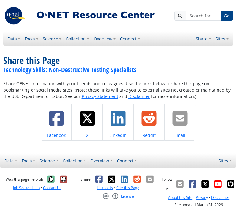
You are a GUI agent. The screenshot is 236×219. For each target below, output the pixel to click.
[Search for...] (203, 16)
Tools (30, 39)
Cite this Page (127, 187)
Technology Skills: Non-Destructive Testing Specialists (69, 69)
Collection (76, 39)
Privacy (202, 197)
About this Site (180, 197)
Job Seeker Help (26, 187)
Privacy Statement (100, 96)
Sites (220, 39)
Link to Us (105, 187)
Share (202, 39)
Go (226, 16)
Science (50, 39)
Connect (128, 39)
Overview (103, 39)
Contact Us (52, 187)
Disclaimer (139, 96)
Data (12, 39)
